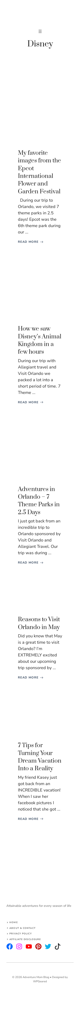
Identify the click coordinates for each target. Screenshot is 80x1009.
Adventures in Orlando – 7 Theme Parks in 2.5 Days (39, 501)
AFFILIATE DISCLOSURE (25, 939)
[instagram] (9, 946)
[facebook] (29, 946)
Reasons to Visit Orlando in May (39, 623)
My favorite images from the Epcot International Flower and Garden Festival (39, 172)
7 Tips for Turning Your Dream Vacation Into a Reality (39, 757)
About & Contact (22, 928)
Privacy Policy (20, 933)
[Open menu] (40, 31)
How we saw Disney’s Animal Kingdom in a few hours (39, 340)
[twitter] (19, 946)
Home (13, 922)
